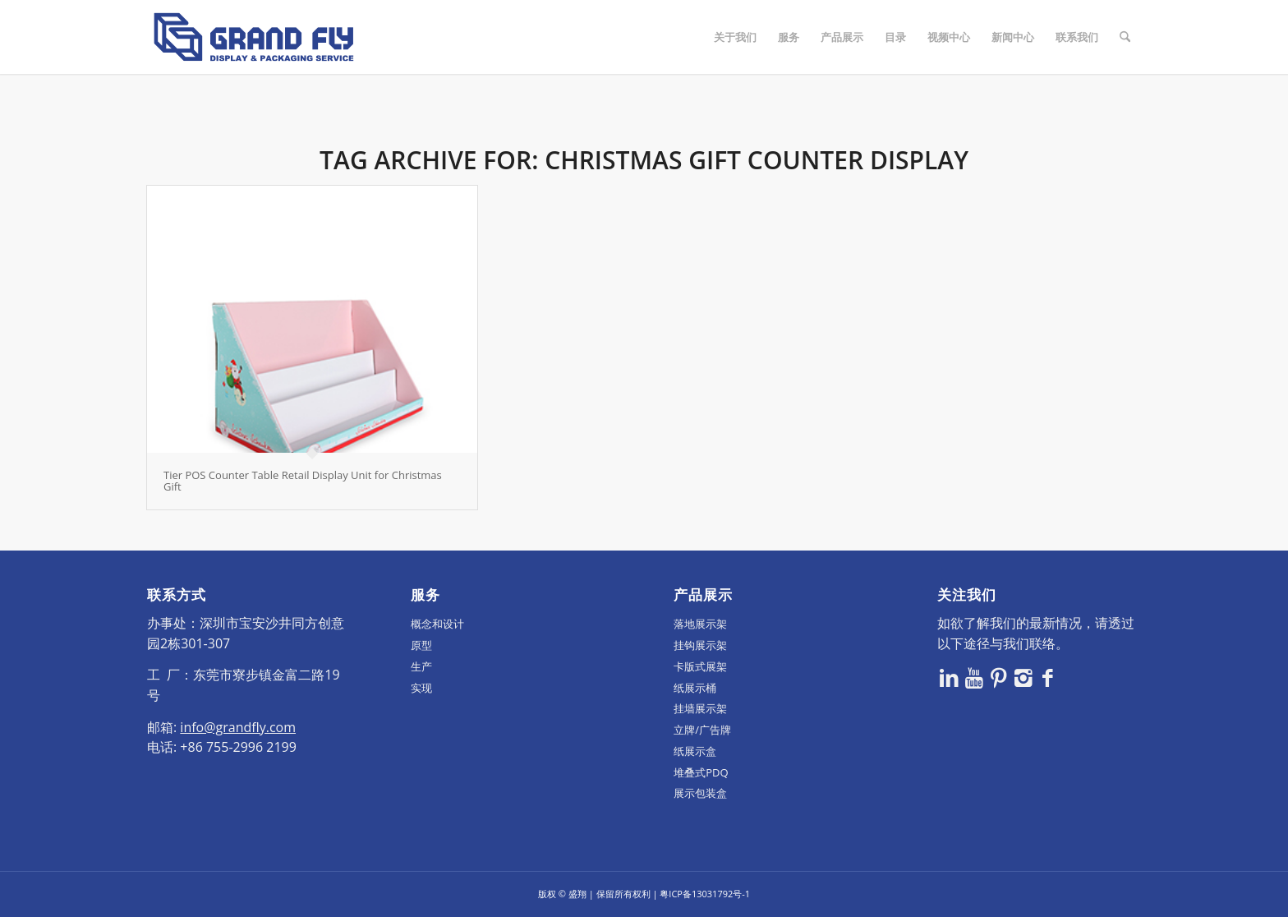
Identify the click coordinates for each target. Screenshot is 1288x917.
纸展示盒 (695, 751)
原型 (421, 645)
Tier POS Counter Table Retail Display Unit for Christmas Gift (302, 481)
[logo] (254, 37)
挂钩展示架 (700, 645)
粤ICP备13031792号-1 (705, 893)
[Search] (1125, 37)
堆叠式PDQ (701, 772)
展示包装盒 (700, 793)
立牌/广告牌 (702, 729)
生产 (421, 666)
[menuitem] (735, 37)
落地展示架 (700, 623)
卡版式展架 (700, 666)
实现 (421, 687)
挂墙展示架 (700, 708)
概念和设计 (437, 623)
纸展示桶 (695, 687)
